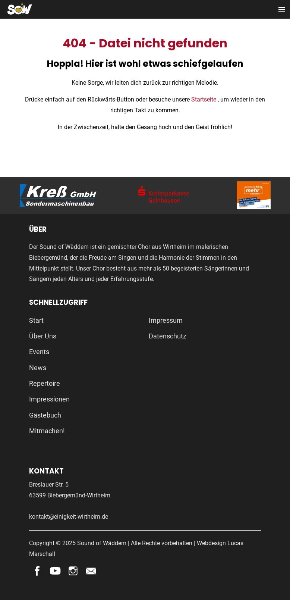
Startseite (204, 99)
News (37, 368)
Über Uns (42, 336)
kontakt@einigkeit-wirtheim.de (68, 516)
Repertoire (44, 383)
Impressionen (49, 399)
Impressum (166, 320)
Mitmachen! (47, 431)
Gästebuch (45, 415)
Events (39, 352)
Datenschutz (167, 336)
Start (36, 320)
